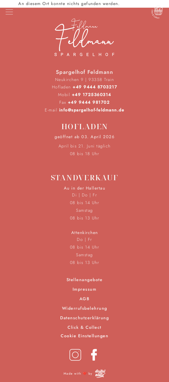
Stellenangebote (84, 280)
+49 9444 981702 (89, 102)
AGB (84, 299)
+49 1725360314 (91, 95)
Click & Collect (84, 327)
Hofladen (84, 126)
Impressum (85, 289)
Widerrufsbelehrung (84, 308)
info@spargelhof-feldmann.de (91, 110)
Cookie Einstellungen (84, 336)
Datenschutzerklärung (84, 318)
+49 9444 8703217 (95, 87)
